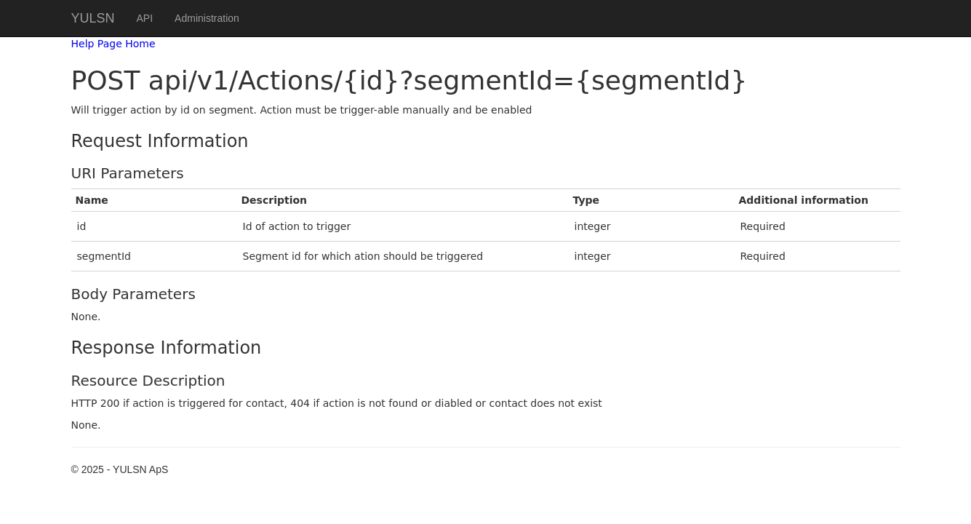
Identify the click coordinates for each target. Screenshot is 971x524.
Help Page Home (113, 43)
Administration (207, 18)
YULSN (93, 18)
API (145, 18)
